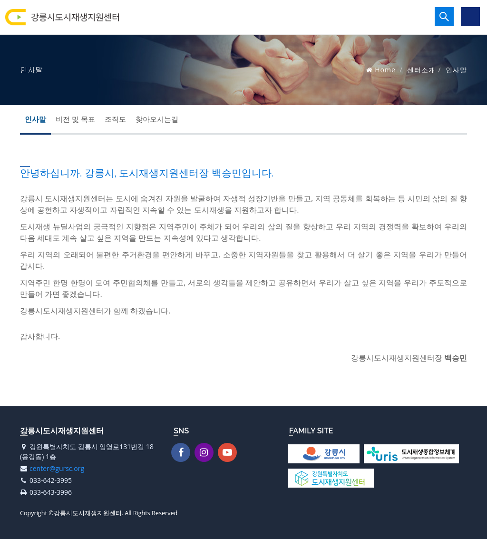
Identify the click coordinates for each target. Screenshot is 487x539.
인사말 (35, 119)
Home (385, 69)
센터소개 (421, 69)
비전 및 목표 (75, 119)
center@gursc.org (56, 468)
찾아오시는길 (157, 119)
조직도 (115, 119)
